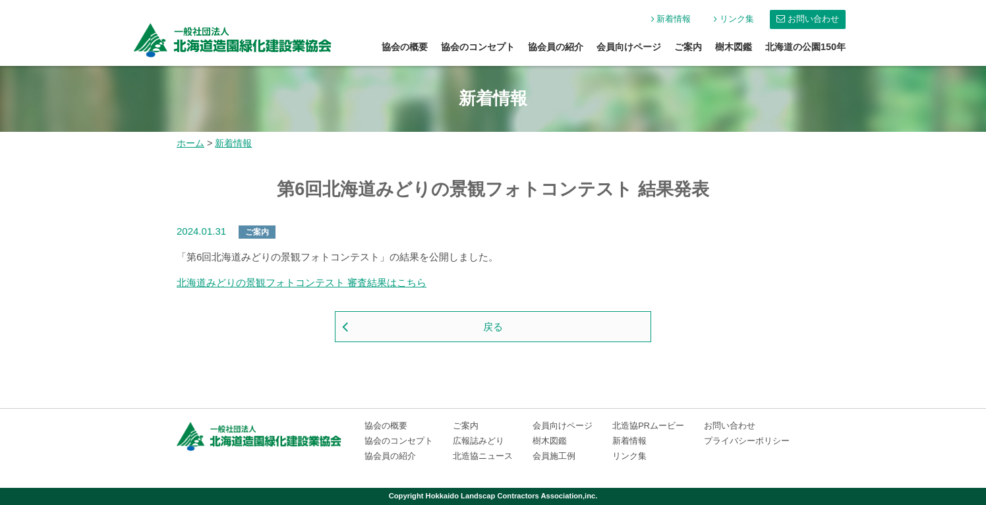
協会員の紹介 (555, 47)
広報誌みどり (478, 441)
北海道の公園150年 (805, 47)
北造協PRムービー (648, 426)
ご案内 (688, 47)
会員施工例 (554, 456)
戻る (493, 326)
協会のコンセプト (478, 47)
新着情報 (673, 19)
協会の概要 (405, 47)
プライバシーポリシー (747, 441)
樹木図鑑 (733, 47)
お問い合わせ (813, 19)
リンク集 (737, 19)
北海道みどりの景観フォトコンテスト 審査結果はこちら (301, 282)
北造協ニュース (483, 456)
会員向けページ (628, 47)
